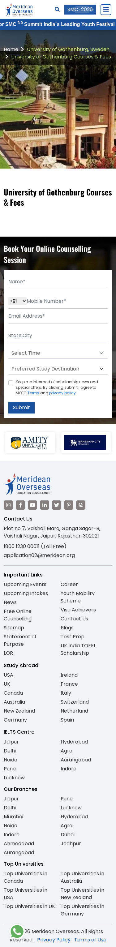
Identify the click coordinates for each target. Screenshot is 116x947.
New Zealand (19, 710)
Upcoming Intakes (26, 593)
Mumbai (13, 816)
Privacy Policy (54, 939)
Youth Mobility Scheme (78, 597)
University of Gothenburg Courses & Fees (61, 56)
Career (69, 584)
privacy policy (62, 393)
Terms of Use (90, 939)
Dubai (68, 834)
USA (8, 675)
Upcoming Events (25, 584)
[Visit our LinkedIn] (44, 505)
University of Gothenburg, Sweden (68, 49)
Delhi (10, 750)
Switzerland (75, 701)
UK (7, 684)
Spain (67, 719)
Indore (68, 768)
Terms (33, 393)
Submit (21, 407)
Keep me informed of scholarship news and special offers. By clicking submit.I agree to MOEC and (57, 387)
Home (11, 49)
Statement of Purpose (20, 640)
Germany (15, 719)
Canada (13, 692)
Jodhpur (71, 843)
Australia (14, 701)
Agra (66, 750)
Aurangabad (76, 759)
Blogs (67, 627)
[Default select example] (58, 353)
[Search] (57, 9)
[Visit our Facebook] (20, 505)
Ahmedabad (19, 843)
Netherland (74, 710)
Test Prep (72, 636)
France (69, 684)
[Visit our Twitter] (56, 505)
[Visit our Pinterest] (68, 505)
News (10, 602)
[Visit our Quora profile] (80, 505)
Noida (10, 759)
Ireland (69, 675)
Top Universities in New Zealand (82, 893)
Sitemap (14, 627)
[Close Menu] (105, 9)
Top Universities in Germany (82, 910)
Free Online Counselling (18, 615)
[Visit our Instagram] (8, 505)
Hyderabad (74, 741)
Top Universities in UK (29, 906)
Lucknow (14, 777)
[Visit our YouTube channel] (32, 505)
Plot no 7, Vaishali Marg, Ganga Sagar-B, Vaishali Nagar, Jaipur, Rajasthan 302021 (52, 532)
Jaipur (11, 741)
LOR (8, 653)
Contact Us (74, 618)
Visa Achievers (78, 609)
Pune (10, 768)
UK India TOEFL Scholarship (78, 649)
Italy (66, 692)
